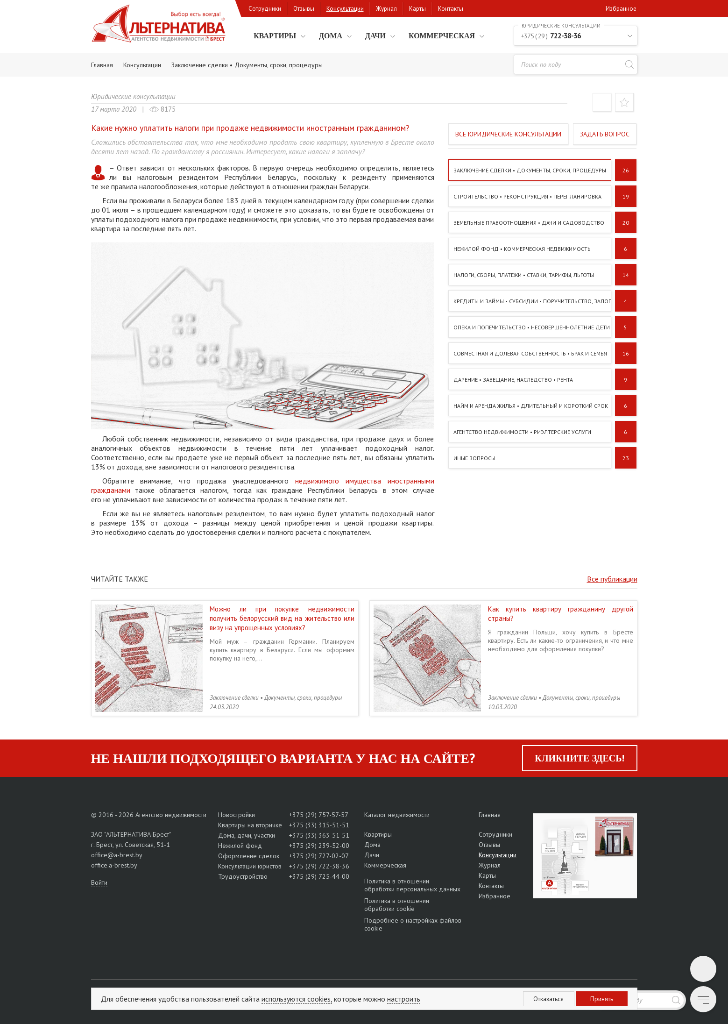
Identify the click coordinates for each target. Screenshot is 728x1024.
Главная (490, 815)
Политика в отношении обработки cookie (396, 904)
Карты (417, 9)
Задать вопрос (604, 134)
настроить (403, 998)
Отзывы (303, 9)
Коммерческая (441, 35)
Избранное (621, 9)
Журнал (386, 9)
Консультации (345, 9)
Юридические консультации (133, 96)
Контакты (450, 9)
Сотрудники (264, 9)
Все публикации (612, 578)
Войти (99, 882)
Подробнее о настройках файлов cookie (412, 924)
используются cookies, (297, 998)
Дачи (375, 35)
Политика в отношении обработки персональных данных (412, 885)
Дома (330, 35)
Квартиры (274, 35)
